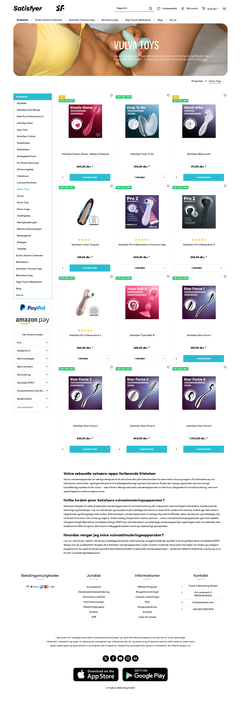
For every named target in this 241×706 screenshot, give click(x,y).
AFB (94, 617)
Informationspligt (94, 602)
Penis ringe (24, 209)
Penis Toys (23, 202)
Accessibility (94, 587)
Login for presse (147, 617)
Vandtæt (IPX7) (25, 383)
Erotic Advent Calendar (29, 255)
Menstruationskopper (29, 229)
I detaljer (150, 177)
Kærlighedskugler (27, 222)
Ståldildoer (23, 149)
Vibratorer (23, 176)
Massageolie (24, 236)
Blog (18, 289)
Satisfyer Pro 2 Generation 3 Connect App (142, 245)
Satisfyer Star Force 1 (199, 335)
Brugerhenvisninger (147, 592)
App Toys (22, 130)
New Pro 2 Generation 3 (30, 116)
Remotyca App (24, 275)
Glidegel (22, 242)
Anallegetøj (23, 216)
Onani (20, 196)
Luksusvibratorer (27, 183)
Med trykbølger (25, 359)
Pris (19, 343)
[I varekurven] (90, 177)
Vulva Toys (23, 189)
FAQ (147, 602)
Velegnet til (23, 351)
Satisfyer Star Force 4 (199, 426)
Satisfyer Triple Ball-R (142, 335)
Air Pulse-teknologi (28, 163)
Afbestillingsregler (93, 607)
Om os (19, 295)
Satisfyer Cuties (26, 136)
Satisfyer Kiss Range (28, 110)
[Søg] (150, 8)
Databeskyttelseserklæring (93, 592)
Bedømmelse (24, 399)
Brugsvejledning (147, 607)
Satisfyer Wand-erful (199, 154)
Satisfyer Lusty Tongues (85, 245)
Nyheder (22, 103)
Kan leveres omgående (35, 335)
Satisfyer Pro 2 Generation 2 (85, 335)
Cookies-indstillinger (147, 597)
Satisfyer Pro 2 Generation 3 (199, 245)
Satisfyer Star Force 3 (142, 426)
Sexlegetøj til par (26, 156)
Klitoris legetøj (25, 169)
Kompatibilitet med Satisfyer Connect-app (33, 391)
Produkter (22, 97)
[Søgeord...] (134, 8)
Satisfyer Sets (25, 123)
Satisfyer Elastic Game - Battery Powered (85, 154)
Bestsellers (22, 262)
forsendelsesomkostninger (106, 638)
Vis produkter (32, 407)
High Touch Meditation (29, 282)
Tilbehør (21, 249)
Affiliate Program (147, 587)
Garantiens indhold (94, 597)
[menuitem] (134, 8)
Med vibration (25, 367)
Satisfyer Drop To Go (142, 154)
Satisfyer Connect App (29, 269)
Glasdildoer (23, 143)
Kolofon (94, 612)
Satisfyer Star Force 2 (85, 426)
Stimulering (24, 375)
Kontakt (147, 612)
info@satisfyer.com (203, 602)
